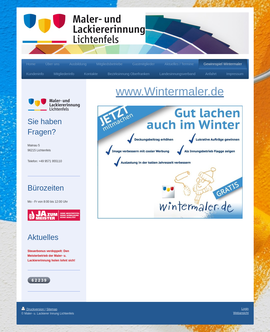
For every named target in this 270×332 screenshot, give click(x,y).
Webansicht (241, 313)
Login (245, 309)
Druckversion (33, 309)
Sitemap (51, 309)
